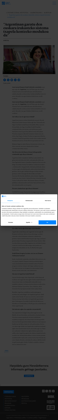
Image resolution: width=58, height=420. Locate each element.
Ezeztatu (10, 222)
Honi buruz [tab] (48, 200)
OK (47, 222)
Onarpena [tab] (10, 200)
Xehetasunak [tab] (29, 200)
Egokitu (29, 222)
